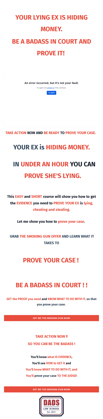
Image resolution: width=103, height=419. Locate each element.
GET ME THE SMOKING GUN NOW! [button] (51, 318)
